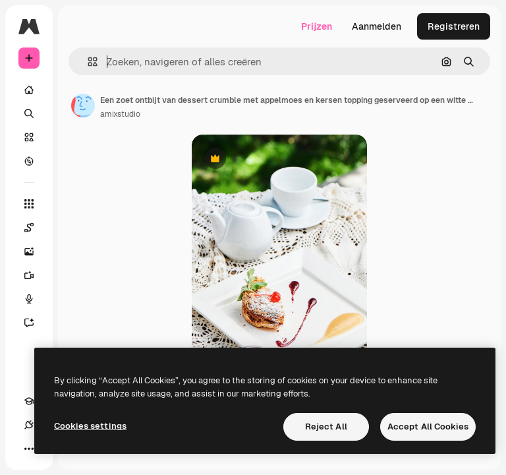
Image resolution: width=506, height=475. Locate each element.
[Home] (29, 89)
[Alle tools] (29, 203)
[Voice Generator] (35, 298)
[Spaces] (35, 227)
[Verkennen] (29, 161)
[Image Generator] (35, 251)
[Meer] (29, 448)
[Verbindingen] (29, 424)
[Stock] (29, 137)
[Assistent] (35, 322)
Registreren (454, 26)
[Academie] (29, 401)
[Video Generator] (35, 275)
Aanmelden (376, 26)
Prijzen (316, 26)
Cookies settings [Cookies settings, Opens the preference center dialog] (90, 425)
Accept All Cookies (427, 426)
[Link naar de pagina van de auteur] (83, 105)
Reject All (326, 426)
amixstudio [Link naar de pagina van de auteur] (120, 114)
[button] (87, 62)
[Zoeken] (29, 113)
